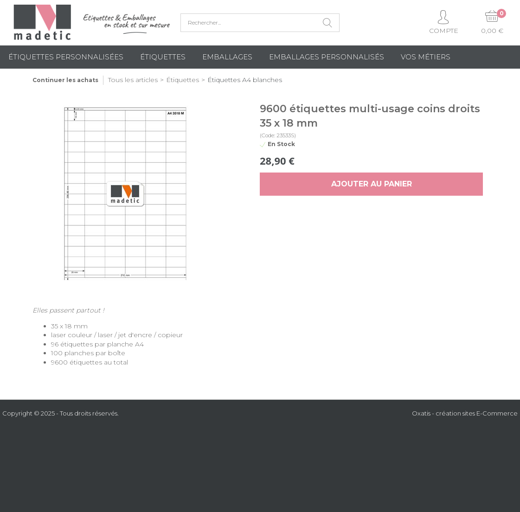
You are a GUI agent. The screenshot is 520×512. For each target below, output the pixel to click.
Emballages (227, 56)
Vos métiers (425, 56)
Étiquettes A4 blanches (244, 80)
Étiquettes (163, 56)
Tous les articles (133, 80)
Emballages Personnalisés (326, 56)
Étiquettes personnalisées (65, 56)
